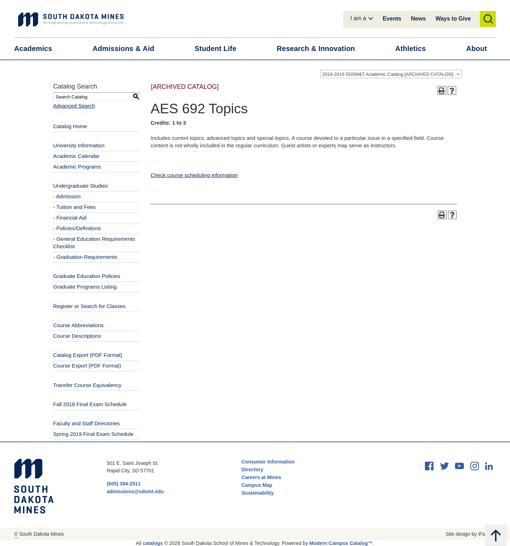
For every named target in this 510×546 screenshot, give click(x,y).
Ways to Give (453, 19)
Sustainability (258, 493)
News (418, 19)
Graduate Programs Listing (85, 287)
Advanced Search (74, 106)
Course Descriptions (77, 336)
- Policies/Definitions (77, 228)
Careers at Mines (261, 477)
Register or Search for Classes (89, 306)
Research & (320, 49)
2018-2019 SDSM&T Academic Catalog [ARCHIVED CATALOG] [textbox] (387, 74)
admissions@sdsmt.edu (135, 491)
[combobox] (391, 74)
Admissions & (127, 49)
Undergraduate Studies (80, 186)
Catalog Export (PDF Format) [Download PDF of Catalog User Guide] (87, 355)
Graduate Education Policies (86, 276)
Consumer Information (268, 462)
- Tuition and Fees (74, 207)
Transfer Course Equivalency (87, 385)
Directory (252, 469)
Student (220, 49)
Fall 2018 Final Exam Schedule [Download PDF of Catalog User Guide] (90, 404)
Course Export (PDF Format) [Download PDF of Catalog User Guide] (87, 366)
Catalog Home (70, 126)
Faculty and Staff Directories (86, 423)
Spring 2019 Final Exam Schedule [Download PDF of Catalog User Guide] (93, 434)
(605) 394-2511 (124, 484)
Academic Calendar (76, 156)
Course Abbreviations (78, 325)
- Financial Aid (69, 218)
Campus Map (257, 485)
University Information (78, 145)
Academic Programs (77, 167)
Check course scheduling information (194, 175)
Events (391, 19)
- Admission (67, 196)
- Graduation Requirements (85, 257)
